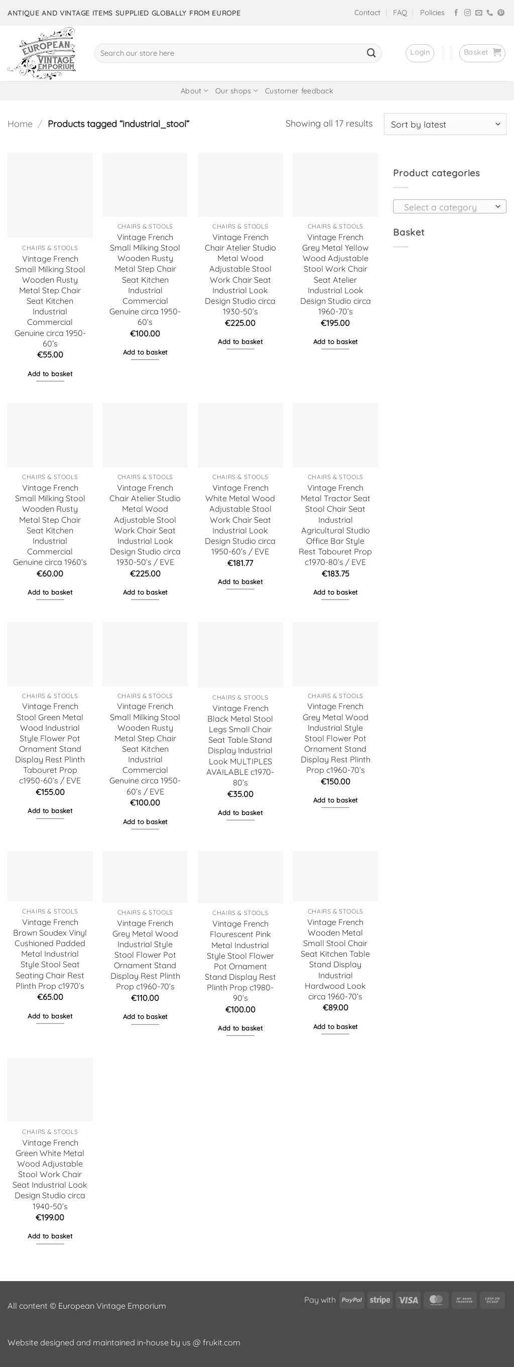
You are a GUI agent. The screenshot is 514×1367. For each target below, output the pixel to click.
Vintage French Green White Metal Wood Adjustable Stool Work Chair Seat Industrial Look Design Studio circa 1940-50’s (50, 1174)
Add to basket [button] (50, 374)
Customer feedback (299, 90)
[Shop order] (445, 124)
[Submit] (371, 53)
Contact (367, 12)
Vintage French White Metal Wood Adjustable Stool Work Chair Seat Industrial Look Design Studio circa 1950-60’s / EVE (240, 519)
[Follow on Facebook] (456, 13)
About (194, 90)
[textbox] (446, 207)
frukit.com (221, 1342)
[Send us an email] (478, 13)
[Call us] (489, 13)
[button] (420, 53)
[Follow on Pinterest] (500, 13)
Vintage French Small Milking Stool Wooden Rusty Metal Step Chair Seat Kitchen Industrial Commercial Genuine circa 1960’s (50, 525)
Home (20, 124)
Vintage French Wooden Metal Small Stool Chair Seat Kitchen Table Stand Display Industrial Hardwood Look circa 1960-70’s (335, 959)
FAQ (400, 12)
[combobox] (449, 206)
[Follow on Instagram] (467, 13)
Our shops (236, 90)
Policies (432, 12)
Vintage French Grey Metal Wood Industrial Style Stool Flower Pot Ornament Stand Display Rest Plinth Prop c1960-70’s (335, 738)
